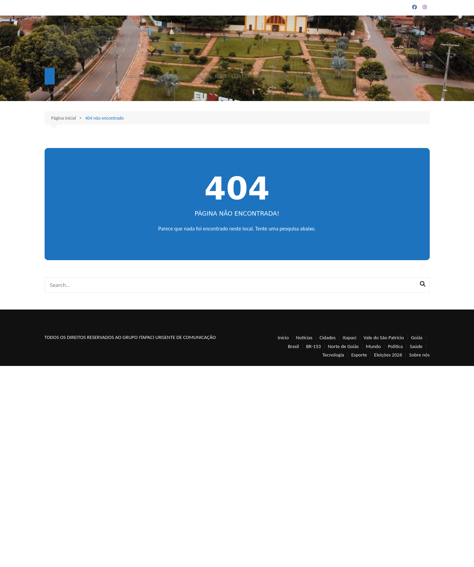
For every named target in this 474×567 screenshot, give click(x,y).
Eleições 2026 (63, 93)
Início (64, 76)
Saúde (348, 76)
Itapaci (132, 76)
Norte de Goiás (272, 76)
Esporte (400, 76)
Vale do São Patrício (168, 76)
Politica (326, 76)
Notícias (85, 76)
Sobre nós (95, 93)
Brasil (221, 76)
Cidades (109, 76)
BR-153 (242, 76)
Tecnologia (373, 76)
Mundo (304, 76)
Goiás (202, 76)
